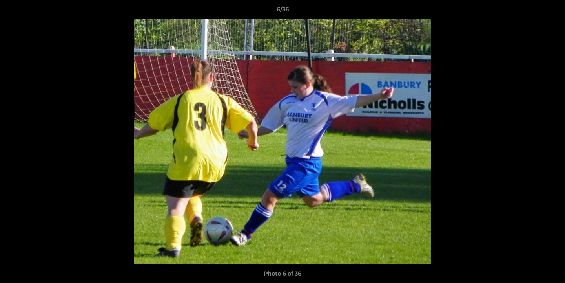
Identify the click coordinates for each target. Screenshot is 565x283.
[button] (551, 11)
